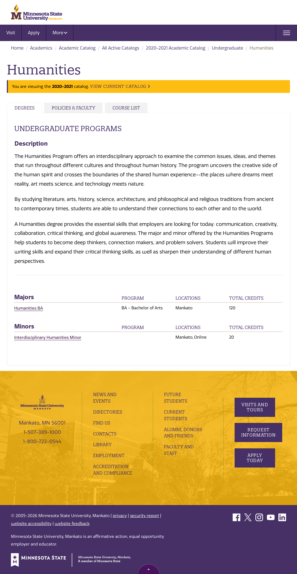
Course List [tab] (133, 108)
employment (109, 454)
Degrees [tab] (25, 108)
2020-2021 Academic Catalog (175, 48)
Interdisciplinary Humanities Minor (47, 336)
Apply (34, 32)
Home (17, 48)
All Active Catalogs (120, 48)
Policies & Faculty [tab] (77, 108)
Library (102, 444)
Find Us (102, 422)
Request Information (258, 437)
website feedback (72, 522)
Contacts (105, 433)
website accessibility (31, 522)
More (60, 32)
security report (144, 515)
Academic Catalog (77, 48)
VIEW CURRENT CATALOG (118, 86)
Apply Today (255, 462)
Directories (107, 411)
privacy (120, 515)
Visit (10, 32)
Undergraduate (227, 48)
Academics (41, 48)
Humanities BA (28, 308)
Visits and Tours (255, 409)
